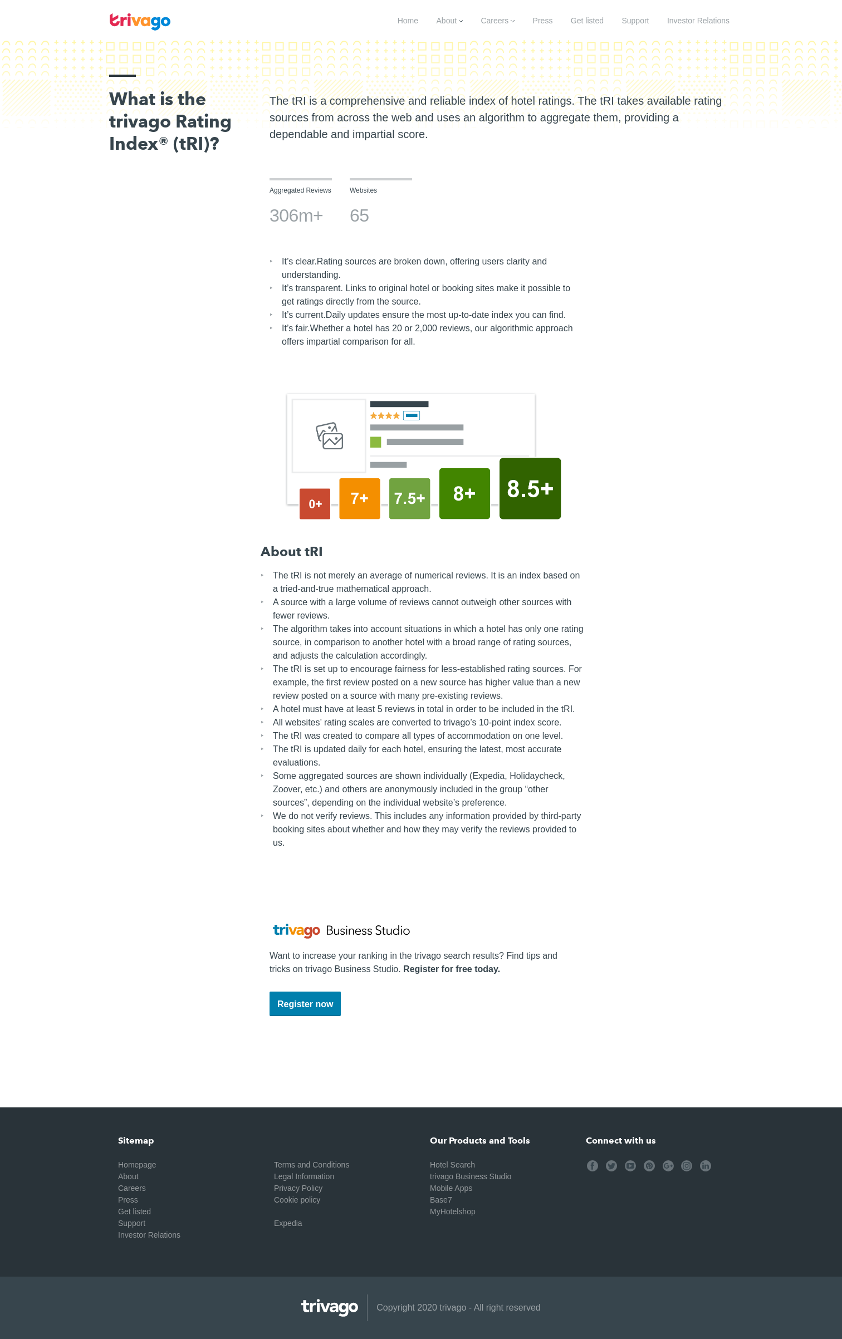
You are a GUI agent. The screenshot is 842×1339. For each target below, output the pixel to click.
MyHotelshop (453, 1211)
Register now (305, 1004)
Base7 (441, 1199)
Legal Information (304, 1176)
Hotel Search (452, 1164)
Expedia (288, 1223)
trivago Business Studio (470, 1176)
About (450, 20)
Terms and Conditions (311, 1164)
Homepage (137, 1164)
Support (635, 20)
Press (543, 20)
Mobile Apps (451, 1188)
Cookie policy (297, 1199)
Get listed (587, 20)
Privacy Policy (298, 1188)
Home (408, 20)
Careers (498, 20)
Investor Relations (698, 20)
